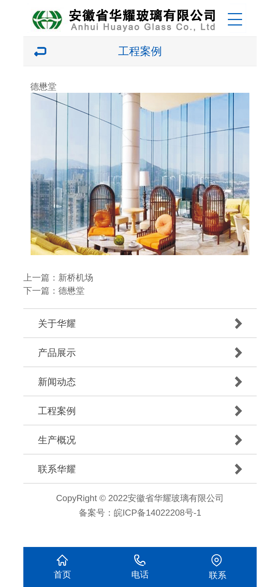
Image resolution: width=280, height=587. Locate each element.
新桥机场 (75, 277)
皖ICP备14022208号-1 (157, 512)
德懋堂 (71, 291)
